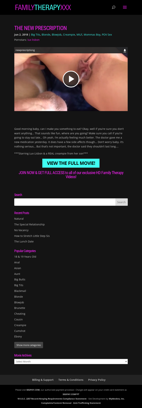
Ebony (18, 336)
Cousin (18, 319)
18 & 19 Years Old (25, 256)
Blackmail (20, 291)
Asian (17, 268)
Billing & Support (43, 380)
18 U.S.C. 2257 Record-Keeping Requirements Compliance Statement (52, 398)
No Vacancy (21, 230)
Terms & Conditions (70, 380)
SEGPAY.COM (33, 389)
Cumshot (19, 331)
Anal (17, 262)
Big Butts (19, 279)
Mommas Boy (92, 34)
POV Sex (107, 34)
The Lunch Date (24, 241)
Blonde (46, 34)
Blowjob (57, 34)
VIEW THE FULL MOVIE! (71, 163)
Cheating (19, 313)
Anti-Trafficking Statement (87, 403)
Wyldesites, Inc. (117, 398)
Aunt (17, 274)
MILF (79, 34)
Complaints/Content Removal (56, 403)
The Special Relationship (29, 224)
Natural (19, 218)
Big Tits (35, 34)
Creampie (69, 34)
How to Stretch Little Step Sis (32, 236)
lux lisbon (34, 39)
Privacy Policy (97, 380)
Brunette (19, 308)
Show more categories (28, 345)
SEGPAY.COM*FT (71, 394)
